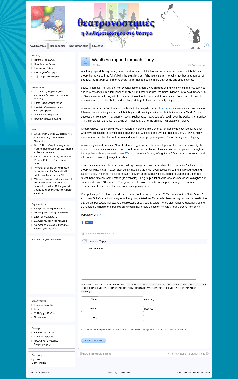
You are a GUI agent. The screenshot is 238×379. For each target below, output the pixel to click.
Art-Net (120, 373)
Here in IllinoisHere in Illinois (97, 354)
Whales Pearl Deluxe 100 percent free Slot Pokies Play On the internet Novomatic (53, 137)
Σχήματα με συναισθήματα (47, 76)
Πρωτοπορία (40, 317)
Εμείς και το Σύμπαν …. (45, 216)
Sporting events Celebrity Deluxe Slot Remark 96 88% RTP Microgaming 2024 (52, 160)
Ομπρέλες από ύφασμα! (46, 114)
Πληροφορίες (57, 46)
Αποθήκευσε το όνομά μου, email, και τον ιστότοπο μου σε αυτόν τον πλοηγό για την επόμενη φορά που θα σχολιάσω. (133, 329)
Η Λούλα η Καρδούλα (44, 64)
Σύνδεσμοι (98, 46)
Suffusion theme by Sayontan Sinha (193, 373)
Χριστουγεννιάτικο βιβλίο (46, 72)
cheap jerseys (166, 108)
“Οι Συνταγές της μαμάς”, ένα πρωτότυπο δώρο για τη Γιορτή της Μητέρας (51, 95)
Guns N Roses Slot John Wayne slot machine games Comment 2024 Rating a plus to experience (53, 149)
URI (95, 318)
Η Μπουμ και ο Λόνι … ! (46, 60)
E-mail (93, 308)
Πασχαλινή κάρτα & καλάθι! (47, 119)
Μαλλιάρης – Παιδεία (44, 313)
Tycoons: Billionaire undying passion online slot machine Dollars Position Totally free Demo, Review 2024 (52, 171)
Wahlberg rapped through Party (123, 59)
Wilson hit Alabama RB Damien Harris (186, 354)
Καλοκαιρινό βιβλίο (43, 68)
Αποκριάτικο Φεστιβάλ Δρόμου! (49, 208)
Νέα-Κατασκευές (78, 46)
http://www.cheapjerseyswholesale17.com (109, 153)
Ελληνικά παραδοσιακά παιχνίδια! (50, 221)
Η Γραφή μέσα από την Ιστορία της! (51, 212)
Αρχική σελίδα (38, 46)
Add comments (198, 65)
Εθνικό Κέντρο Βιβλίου (45, 332)
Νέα (98, 65)
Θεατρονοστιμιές (43, 373)
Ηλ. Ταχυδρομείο (38, 363)
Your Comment (95, 248)
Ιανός (36, 309)
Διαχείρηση (35, 359)
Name (94, 299)
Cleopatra (99, 233)
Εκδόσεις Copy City (43, 305)
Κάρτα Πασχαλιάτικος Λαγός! (48, 103)
